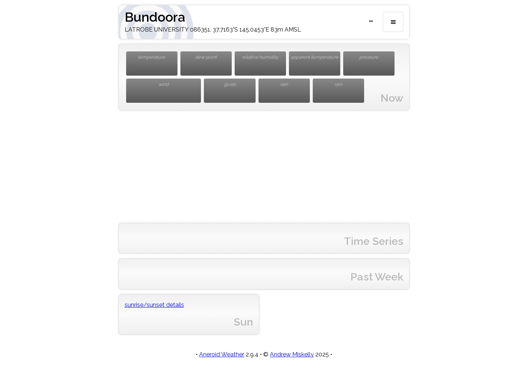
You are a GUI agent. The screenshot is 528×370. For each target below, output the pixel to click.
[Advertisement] (264, 166)
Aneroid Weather (221, 354)
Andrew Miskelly (292, 354)
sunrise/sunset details (154, 304)
